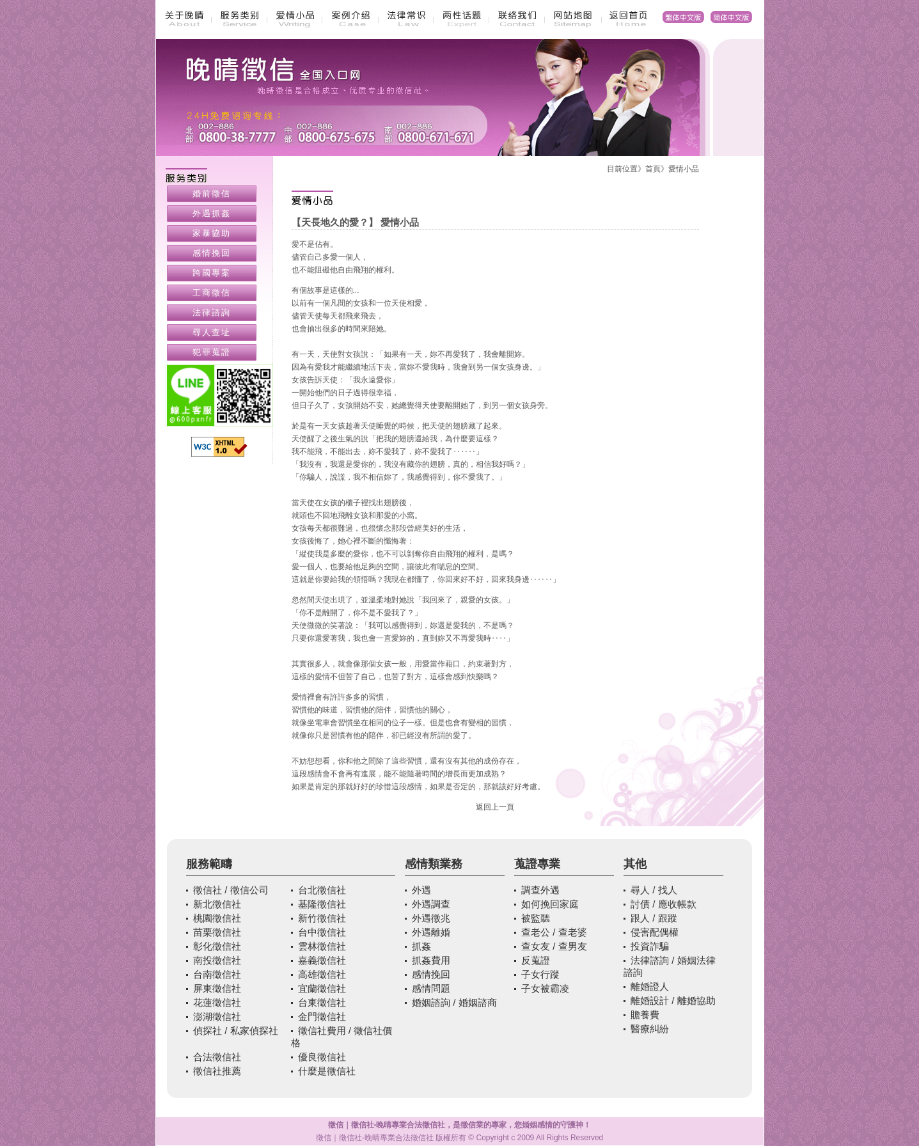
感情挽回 (211, 253)
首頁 (653, 168)
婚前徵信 (211, 193)
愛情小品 (683, 168)
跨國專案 (211, 273)
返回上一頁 (495, 807)
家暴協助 (211, 233)
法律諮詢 (211, 312)
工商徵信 (211, 292)
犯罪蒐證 (211, 352)
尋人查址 (211, 332)
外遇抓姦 (211, 213)
